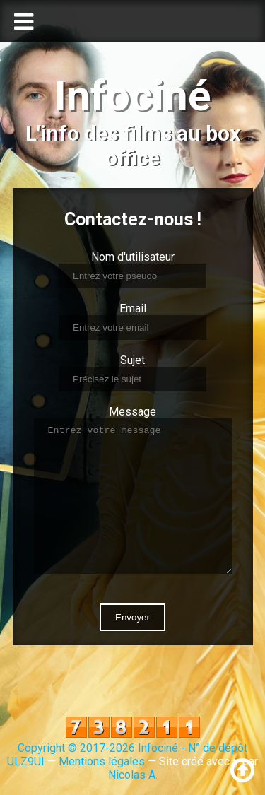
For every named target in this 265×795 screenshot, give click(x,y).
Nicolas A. (133, 775)
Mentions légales (102, 761)
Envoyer (132, 617)
